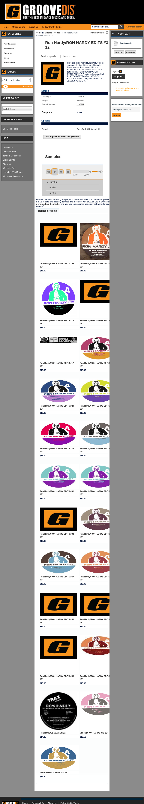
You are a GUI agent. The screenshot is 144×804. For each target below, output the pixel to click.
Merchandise (9, 62)
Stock (6, 58)
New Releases (10, 44)
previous (48, 171)
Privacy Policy (9, 151)
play (54, 172)
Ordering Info (9, 160)
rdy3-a (53, 182)
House (57, 33)
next (61, 171)
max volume (101, 171)
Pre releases (9, 48)
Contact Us (8, 147)
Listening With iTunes (12, 172)
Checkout (131, 52)
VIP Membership (10, 129)
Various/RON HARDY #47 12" (54, 772)
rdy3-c (53, 193)
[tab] (47, 211)
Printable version (97, 33)
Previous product (47, 56)
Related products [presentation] (47, 211)
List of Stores (9, 109)
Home (39, 33)
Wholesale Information (13, 176)
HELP (5, 138)
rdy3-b (53, 187)
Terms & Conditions (12, 156)
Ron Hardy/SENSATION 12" (53, 733)
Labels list (27, 86)
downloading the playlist (48, 204)
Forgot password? (120, 82)
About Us (7, 164)
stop (68, 171)
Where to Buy (9, 168)
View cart (118, 52)
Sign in (117, 71)
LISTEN (80, 104)
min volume (91, 171)
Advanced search (134, 27)
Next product (71, 56)
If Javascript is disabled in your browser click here (127, 89)
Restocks (8, 53)
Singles (48, 33)
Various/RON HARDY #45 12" (94, 733)
